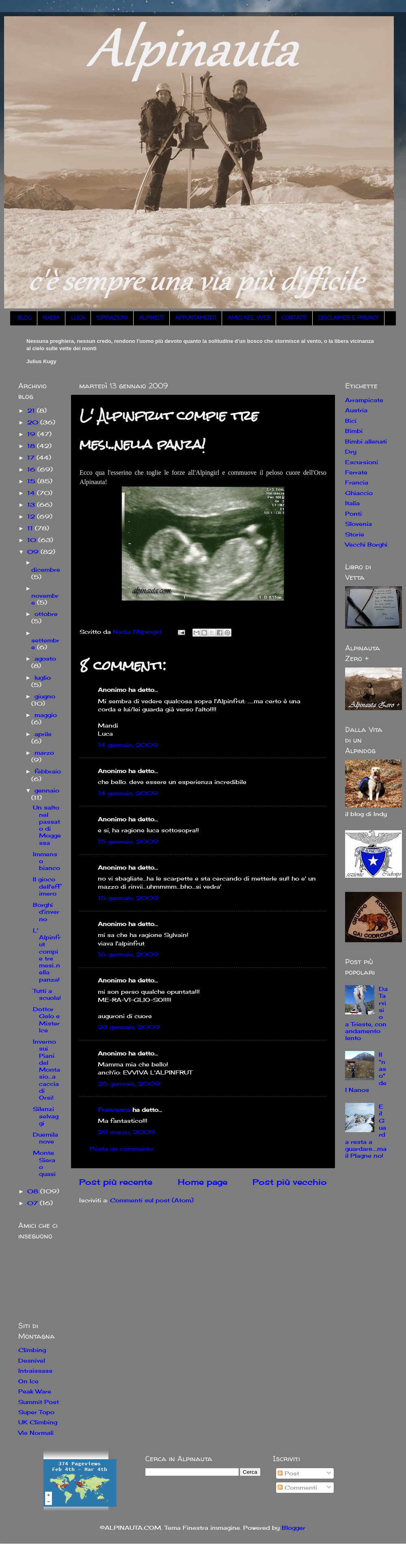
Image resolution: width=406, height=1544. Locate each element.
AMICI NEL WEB (249, 318)
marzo (44, 752)
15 (32, 481)
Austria (356, 410)
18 (32, 445)
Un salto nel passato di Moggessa (47, 825)
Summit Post (38, 1401)
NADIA (51, 318)
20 (33, 422)
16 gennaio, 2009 (128, 954)
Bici (350, 420)
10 (32, 539)
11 (31, 528)
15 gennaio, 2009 (128, 841)
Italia (352, 503)
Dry (350, 451)
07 (33, 1202)
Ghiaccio (359, 492)
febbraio (48, 771)
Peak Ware (34, 1391)
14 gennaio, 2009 (128, 744)
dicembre (45, 569)
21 (32, 410)
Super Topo (36, 1411)
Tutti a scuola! (47, 994)
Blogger (293, 1527)
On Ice (28, 1381)
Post (288, 1473)
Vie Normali (36, 1432)
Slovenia (358, 523)
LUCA (78, 318)
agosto (45, 658)
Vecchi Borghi (366, 544)
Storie (354, 534)
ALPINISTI (151, 318)
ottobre (46, 613)
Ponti (353, 513)
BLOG (24, 318)
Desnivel (31, 1360)
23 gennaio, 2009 (129, 1026)
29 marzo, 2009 (126, 1131)
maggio (46, 714)
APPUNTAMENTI (195, 318)
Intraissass (35, 1370)
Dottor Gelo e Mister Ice (46, 1020)
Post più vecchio (290, 1182)
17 (32, 457)
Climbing (32, 1349)
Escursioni (361, 462)
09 (34, 551)
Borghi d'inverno (46, 911)
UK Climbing (37, 1422)
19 (32, 434)
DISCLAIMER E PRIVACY (348, 318)
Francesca (114, 1109)
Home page (202, 1182)
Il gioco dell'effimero (46, 886)
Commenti (297, 1487)
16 (32, 469)
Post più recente (115, 1182)
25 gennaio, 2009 (129, 1083)
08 (33, 1191)
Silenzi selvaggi (45, 1115)
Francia (356, 482)
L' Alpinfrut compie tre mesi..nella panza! (46, 955)
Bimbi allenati (366, 441)
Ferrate (356, 472)
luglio (43, 677)
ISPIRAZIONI (112, 318)
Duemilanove (45, 1138)
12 (32, 516)
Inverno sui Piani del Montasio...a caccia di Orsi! (46, 1069)
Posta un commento (121, 1148)
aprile (43, 733)
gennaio (47, 790)
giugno (45, 696)
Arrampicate (364, 399)
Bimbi (354, 430)
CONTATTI (294, 318)
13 (32, 504)
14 (32, 492)
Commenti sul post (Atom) (152, 1200)
